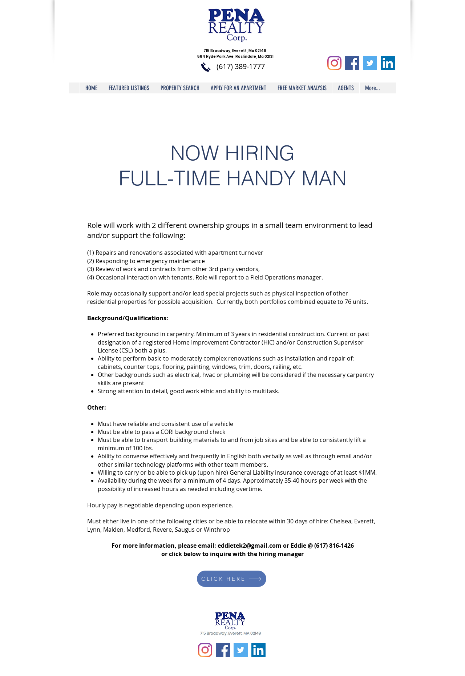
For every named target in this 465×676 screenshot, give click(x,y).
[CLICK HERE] (231, 579)
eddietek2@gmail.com (250, 546)
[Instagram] (334, 63)
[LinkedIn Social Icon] (388, 63)
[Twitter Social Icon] (370, 63)
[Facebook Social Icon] (352, 63)
